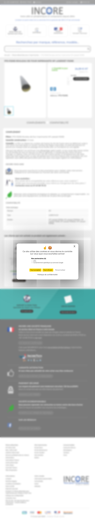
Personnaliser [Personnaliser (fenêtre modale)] (60, 270)
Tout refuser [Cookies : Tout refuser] (47, 270)
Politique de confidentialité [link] (47, 275)
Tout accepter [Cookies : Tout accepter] (35, 270)
